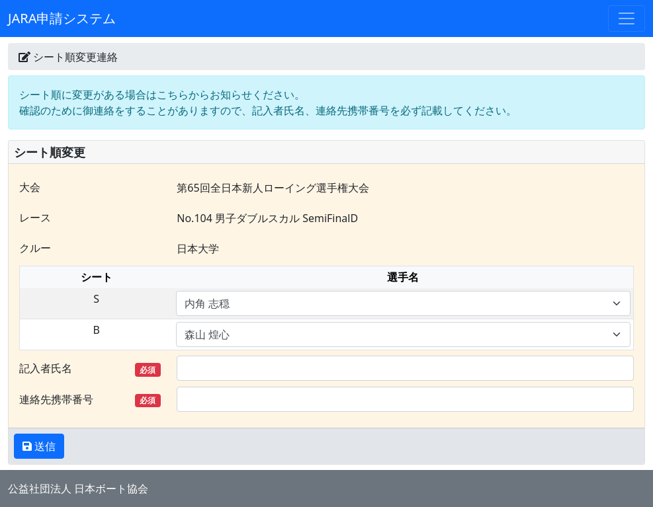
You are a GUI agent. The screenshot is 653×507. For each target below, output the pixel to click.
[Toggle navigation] (626, 18)
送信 (44, 446)
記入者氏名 (90, 368)
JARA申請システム (62, 18)
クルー (35, 248)
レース (35, 217)
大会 (29, 187)
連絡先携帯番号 (90, 399)
